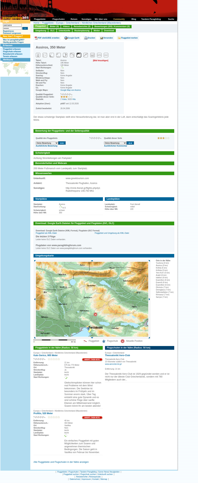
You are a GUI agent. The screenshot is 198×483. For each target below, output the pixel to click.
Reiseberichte (82, 477)
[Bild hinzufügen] (100, 61)
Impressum (86, 479)
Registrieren (8, 31)
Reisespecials (95, 477)
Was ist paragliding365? (13, 40)
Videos (66, 26)
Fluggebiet (40, 26)
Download (109, 30)
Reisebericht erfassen (12, 54)
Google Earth (74, 38)
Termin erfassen (10, 56)
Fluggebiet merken (129, 38)
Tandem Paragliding (88, 472)
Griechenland (72, 23)
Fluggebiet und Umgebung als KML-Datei (112, 233)
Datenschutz (75, 479)
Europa (59, 23)
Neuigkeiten (115, 472)
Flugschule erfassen (12, 52)
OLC (52, 30)
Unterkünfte (64, 30)
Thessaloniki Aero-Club (117, 355)
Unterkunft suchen (105, 474)
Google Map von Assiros (70, 90)
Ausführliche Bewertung (46, 146)
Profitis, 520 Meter (43, 413)
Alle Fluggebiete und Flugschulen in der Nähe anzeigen (61, 462)
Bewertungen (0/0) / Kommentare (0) (112, 26)
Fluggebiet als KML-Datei (46, 233)
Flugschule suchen (88, 474)
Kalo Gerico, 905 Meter (45, 355)
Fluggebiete (48, 23)
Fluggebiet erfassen (12, 49)
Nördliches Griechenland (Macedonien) (101, 23)
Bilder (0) (54, 26)
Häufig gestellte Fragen (13, 42)
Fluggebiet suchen (71, 474)
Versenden (108, 38)
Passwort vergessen (12, 33)
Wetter (97, 30)
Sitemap (103, 479)
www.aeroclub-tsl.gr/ (113, 364)
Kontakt (95, 479)
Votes (64, 99)
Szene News (103, 472)
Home (36, 23)
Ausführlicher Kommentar (115, 146)
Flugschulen (73, 472)
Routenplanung (81, 30)
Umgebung (40, 30)
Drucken (91, 38)
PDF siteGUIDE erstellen (49, 38)
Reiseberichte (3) (82, 26)
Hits (74, 99)
